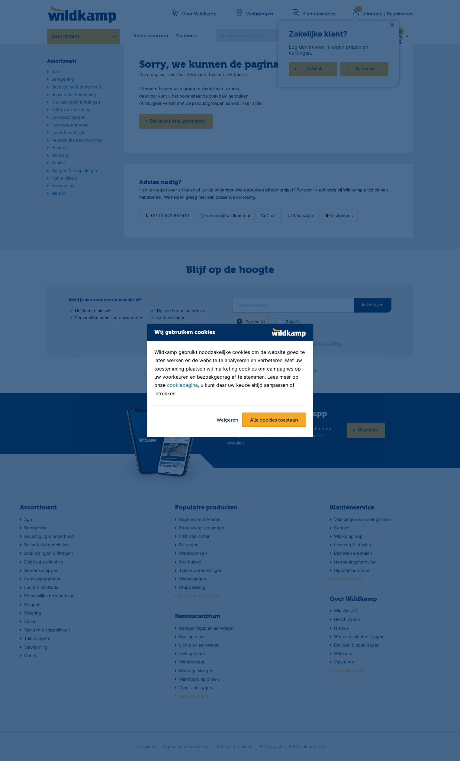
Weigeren (227, 420)
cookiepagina (182, 385)
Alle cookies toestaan (274, 420)
